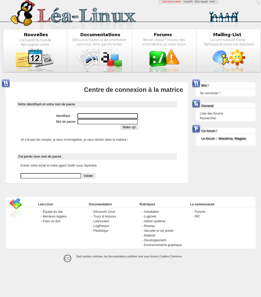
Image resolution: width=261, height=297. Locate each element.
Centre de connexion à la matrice (133, 89)
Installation (151, 212)
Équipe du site (53, 212)
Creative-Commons (170, 256)
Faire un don (51, 221)
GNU (212, 1)
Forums (200, 212)
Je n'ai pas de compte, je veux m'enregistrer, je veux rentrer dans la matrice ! (74, 140)
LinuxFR (188, 1)
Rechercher (208, 118)
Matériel (149, 235)
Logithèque (101, 226)
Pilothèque (100, 231)
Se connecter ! (210, 93)
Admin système (155, 221)
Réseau (149, 226)
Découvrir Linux (104, 212)
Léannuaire (101, 221)
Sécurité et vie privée (158, 231)
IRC (197, 216)
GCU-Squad (201, 1)
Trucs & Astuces (104, 216)
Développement (155, 240)
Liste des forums (211, 113)
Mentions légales (54, 216)
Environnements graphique (163, 245)
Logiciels (150, 216)
